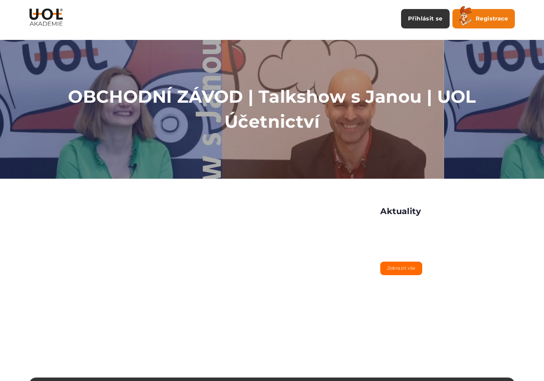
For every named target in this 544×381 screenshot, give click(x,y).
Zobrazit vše (401, 268)
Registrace (483, 17)
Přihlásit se (425, 18)
